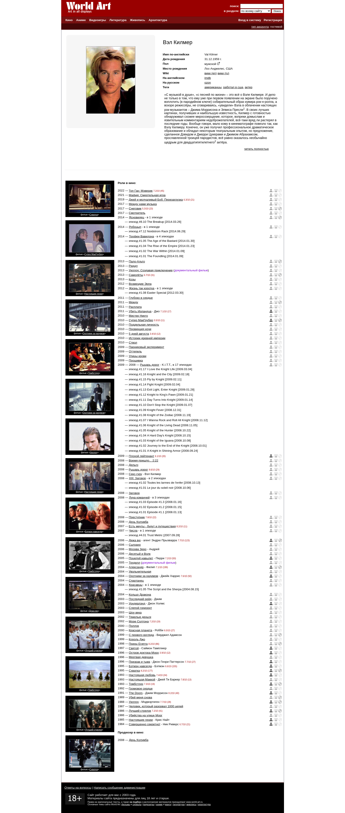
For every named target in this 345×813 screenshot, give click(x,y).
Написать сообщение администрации (119, 787)
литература (179, 804)
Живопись (137, 20)
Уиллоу (93, 452)
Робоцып (135, 227)
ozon (208, 82)
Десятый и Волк (140, 553)
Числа (133, 530)
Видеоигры (97, 20)
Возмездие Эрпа (140, 283)
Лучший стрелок (93, 650)
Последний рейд (140, 599)
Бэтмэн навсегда (93, 531)
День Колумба (138, 522)
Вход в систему (249, 20)
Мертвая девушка (141, 657)
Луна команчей (139, 497)
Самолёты (136, 275)
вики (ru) (223, 73)
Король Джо (137, 639)
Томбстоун (93, 373)
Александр (136, 567)
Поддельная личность (144, 324)
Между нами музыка (143, 204)
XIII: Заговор (137, 478)
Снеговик (135, 208)
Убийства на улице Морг (145, 715)
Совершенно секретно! (144, 724)
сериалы (136, 804)
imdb (208, 78)
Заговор (134, 493)
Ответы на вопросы (78, 787)
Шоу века (135, 612)
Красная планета (140, 630)
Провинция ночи (140, 329)
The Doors (136, 693)
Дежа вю (93, 611)
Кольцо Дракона (140, 594)
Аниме (81, 20)
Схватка (93, 214)
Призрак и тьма (139, 661)
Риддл (133, 266)
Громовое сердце (141, 688)
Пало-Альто (137, 261)
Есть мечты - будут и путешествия (152, 526)
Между (133, 302)
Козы (132, 279)
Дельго (133, 465)
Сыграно (135, 544)
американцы (213, 87)
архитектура (204, 804)
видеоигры (148, 804)
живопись (191, 804)
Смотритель (137, 213)
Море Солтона (139, 621)
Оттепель (135, 351)
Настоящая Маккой (142, 679)
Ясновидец (136, 217)
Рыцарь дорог (149, 364)
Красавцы (135, 584)
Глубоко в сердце (141, 297)
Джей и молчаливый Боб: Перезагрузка (156, 199)
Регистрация (273, 20)
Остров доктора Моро (144, 652)
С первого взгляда (141, 635)
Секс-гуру (135, 474)
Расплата (135, 307)
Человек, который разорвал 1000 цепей (156, 706)
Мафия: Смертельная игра (147, 195)
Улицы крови (137, 356)
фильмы (125, 804)
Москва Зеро (138, 549)
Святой (134, 648)
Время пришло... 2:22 (143, 460)
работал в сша (233, 87)
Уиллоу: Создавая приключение (151, 270)
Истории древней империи (147, 338)
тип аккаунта (260, 26)
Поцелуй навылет (141, 558)
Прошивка (136, 360)
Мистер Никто (138, 315)
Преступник (137, 517)
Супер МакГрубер (94, 254)
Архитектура (158, 20)
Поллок (134, 625)
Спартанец (136, 580)
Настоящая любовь (142, 675)
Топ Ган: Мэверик (141, 190)
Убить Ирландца (140, 311)
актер (248, 87)
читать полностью (256, 148)
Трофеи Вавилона (141, 236)
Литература (117, 20)
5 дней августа (139, 333)
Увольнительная (140, 571)
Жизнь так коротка (141, 288)
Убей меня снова (140, 697)
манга (168, 804)
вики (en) (211, 73)
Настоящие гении (94, 294)
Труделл (134, 562)
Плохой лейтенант (141, 456)
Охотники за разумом (93, 333)
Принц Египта (138, 643)
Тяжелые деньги (140, 617)
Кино (69, 20)
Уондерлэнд (137, 603)
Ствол (133, 342)
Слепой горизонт (140, 608)
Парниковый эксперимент (146, 347)
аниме (159, 804)
